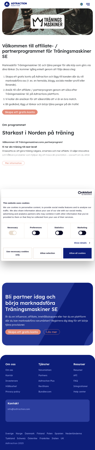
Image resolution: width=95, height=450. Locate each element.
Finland (41, 433)
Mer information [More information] (13, 163)
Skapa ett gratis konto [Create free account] (20, 112)
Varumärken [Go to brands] (44, 370)
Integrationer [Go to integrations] (80, 386)
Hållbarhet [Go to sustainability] (11, 386)
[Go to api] (81, 375)
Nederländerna (73, 433)
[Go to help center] (81, 391)
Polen (50, 433)
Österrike (32, 438)
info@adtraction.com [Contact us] (19, 409)
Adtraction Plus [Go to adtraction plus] (46, 380)
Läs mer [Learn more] (51, 332)
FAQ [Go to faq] (75, 380)
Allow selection (47, 253)
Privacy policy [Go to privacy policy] (12, 391)
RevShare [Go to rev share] (43, 386)
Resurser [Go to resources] (78, 370)
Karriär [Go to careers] (9, 375)
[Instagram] (19, 416)
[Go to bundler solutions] (46, 391)
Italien (55, 438)
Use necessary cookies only (17, 253)
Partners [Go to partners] (42, 375)
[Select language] (81, 4)
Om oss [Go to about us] (9, 370)
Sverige (9, 433)
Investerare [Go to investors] (11, 380)
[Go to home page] (15, 4)
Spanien (59, 433)
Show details (80, 243)
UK (62, 438)
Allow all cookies (77, 253)
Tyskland (10, 438)
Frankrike (44, 438)
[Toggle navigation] (88, 4)
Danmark (29, 433)
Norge (19, 433)
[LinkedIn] (11, 416)
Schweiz (21, 438)
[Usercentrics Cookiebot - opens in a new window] (80, 193)
